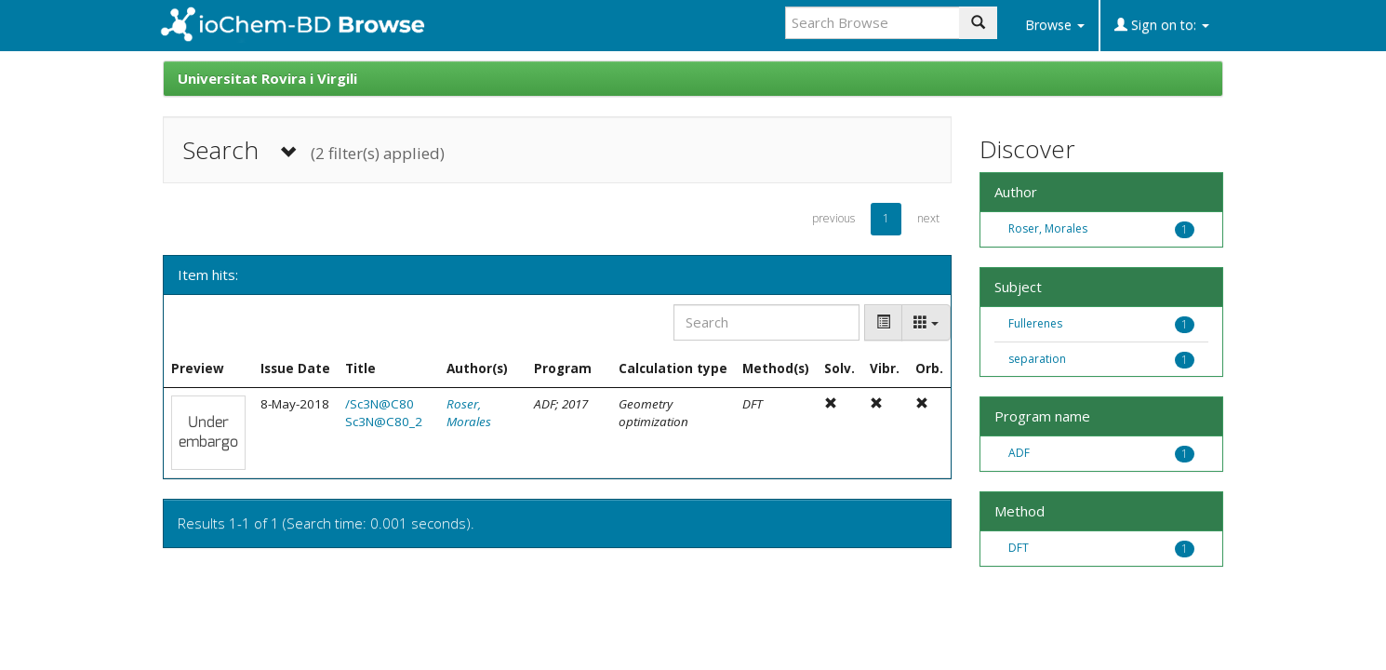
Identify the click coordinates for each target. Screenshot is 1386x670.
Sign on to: (1161, 25)
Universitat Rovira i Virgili (267, 78)
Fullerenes (1035, 323)
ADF (1019, 453)
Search (313, 150)
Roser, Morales (468, 412)
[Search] (766, 322)
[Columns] (926, 322)
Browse (1055, 25)
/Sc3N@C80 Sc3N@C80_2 (383, 412)
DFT (1018, 548)
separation (1037, 359)
